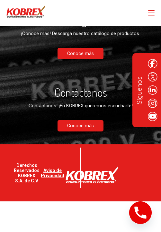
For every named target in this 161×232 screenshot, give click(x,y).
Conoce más (80, 53)
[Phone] (140, 212)
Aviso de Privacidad (52, 173)
